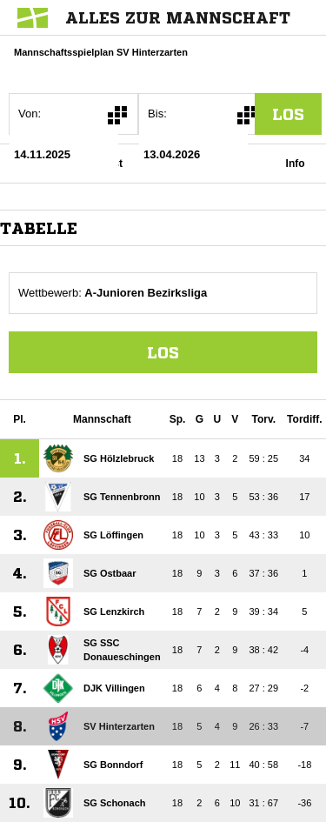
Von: (29, 113)
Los (163, 352)
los (288, 114)
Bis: (157, 113)
